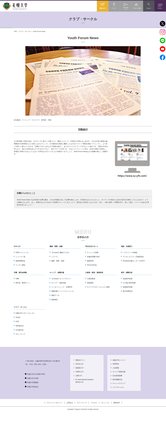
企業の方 (79, 393)
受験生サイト (80, 378)
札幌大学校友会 (32, 413)
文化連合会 (20, 347)
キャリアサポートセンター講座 (98, 304)
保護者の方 (80, 385)
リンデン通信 (20, 282)
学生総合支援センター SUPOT (134, 278)
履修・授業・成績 (57, 278)
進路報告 (54, 317)
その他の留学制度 (129, 300)
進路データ (55, 313)
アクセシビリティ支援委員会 (133, 274)
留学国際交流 (117, 397)
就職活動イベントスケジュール (62, 309)
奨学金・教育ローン (23, 300)
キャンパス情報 (92, 270)
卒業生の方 (80, 389)
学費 (17, 296)
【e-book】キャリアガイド (61, 296)
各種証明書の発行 (93, 274)
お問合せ (70, 426)
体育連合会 (20, 343)
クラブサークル (118, 405)
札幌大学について (119, 378)
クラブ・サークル (25, 31)
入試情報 (116, 385)
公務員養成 (91, 296)
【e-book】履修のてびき (60, 270)
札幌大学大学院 (32, 405)
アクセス (94, 426)
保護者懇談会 (20, 278)
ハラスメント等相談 (130, 270)
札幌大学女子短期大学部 (36, 401)
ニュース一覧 (20, 274)
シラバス (54, 274)
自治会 (18, 335)
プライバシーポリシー (54, 426)
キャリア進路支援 (119, 389)
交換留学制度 (127, 296)
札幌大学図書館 (32, 409)
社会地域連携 (117, 393)
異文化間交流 (127, 309)
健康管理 (90, 278)
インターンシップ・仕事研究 (61, 304)
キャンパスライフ (119, 401)
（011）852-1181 (34, 391)
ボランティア (20, 352)
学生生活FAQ (92, 282)
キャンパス (105, 426)
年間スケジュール (22, 270)
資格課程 (90, 300)
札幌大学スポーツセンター (25, 331)
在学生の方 (83, 255)
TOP (15, 31)
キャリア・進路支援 (58, 300)
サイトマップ (82, 426)
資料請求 (116, 426)
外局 (17, 339)
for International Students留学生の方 (84, 398)
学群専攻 (116, 381)
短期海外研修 (127, 304)
